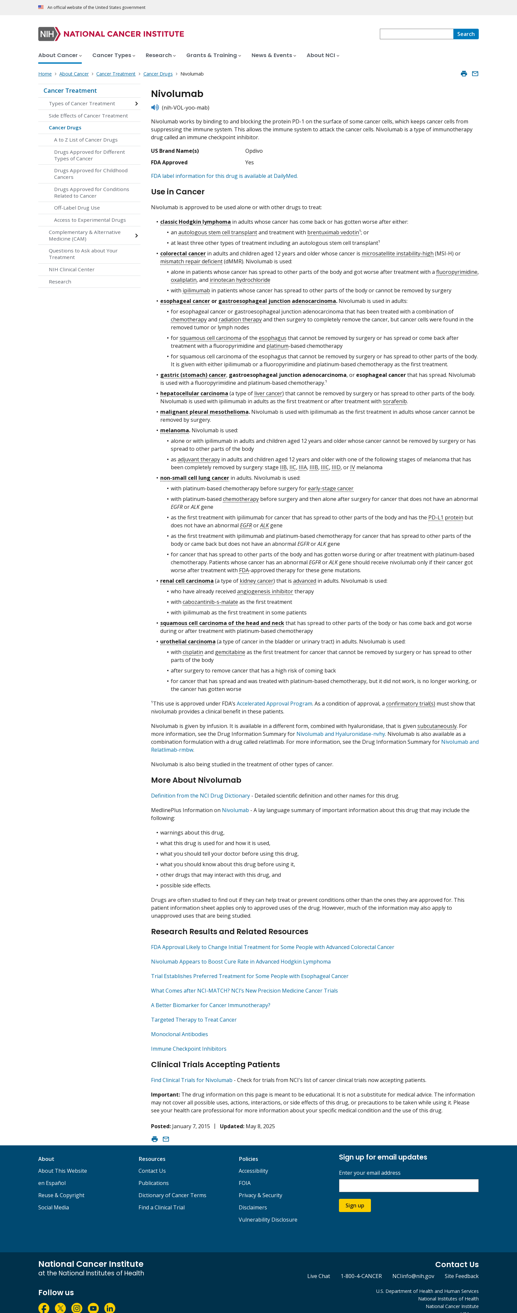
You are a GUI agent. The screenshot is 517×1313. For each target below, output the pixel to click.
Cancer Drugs (65, 127)
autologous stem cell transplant (217, 229)
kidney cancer (256, 577)
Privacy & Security (260, 1184)
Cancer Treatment (70, 90)
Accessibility (253, 1159)
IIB (283, 464)
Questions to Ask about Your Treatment (83, 253)
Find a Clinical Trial (161, 1196)
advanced (304, 577)
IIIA (303, 464)
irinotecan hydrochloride (240, 276)
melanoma (174, 427)
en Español (52, 1171)
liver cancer (268, 390)
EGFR (246, 522)
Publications (153, 1171)
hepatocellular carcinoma (194, 390)
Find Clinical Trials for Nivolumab (191, 1068)
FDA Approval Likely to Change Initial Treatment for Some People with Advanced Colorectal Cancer (272, 938)
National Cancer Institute (452, 1295)
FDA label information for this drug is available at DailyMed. (224, 176)
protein (454, 514)
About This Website (62, 1159)
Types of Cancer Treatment (82, 103)
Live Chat (318, 1264)
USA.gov (470, 1302)
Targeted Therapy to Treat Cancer (194, 1011)
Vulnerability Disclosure (268, 1208)
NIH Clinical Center (72, 269)
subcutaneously (437, 723)
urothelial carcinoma (188, 638)
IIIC (325, 464)
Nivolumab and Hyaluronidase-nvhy (340, 731)
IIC (292, 464)
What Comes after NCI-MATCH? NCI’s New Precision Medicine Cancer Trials (244, 982)
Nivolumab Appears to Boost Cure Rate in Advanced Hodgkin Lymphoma (241, 953)
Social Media (53, 1196)
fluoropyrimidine (456, 269)
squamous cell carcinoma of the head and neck (222, 620)
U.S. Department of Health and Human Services (427, 1280)
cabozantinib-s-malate (210, 599)
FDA (244, 567)
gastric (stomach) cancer (193, 372)
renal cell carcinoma (187, 577)
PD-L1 (435, 514)
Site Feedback (462, 1264)
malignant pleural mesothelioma (204, 408)
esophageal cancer (185, 298)
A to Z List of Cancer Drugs (86, 139)
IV (352, 464)
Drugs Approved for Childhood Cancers (91, 173)
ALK (264, 522)
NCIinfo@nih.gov (413, 1264)
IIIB (314, 464)
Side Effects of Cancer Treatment (88, 115)
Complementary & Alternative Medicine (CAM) (85, 235)
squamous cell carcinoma (210, 335)
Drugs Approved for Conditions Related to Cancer (91, 192)
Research (60, 281)
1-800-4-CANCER (361, 1264)
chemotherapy (189, 316)
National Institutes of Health (448, 1287)
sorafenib (395, 398)
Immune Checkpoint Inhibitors (189, 1040)
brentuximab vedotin (333, 229)
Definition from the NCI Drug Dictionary (200, 790)
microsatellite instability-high (398, 250)
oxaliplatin (184, 276)
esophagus (273, 335)
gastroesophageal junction (254, 298)
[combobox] (416, 34)
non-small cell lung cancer (194, 474)
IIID (336, 464)
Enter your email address (370, 1161)
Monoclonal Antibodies (179, 1025)
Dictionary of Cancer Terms (172, 1184)
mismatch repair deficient (191, 258)
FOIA (245, 1171)
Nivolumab (235, 804)
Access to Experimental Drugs (90, 219)
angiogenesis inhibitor (265, 588)
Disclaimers (253, 1196)
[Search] (466, 34)
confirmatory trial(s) (410, 700)
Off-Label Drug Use (77, 207)
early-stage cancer (330, 485)
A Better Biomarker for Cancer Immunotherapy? (210, 996)
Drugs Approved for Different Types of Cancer (89, 155)
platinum (277, 342)
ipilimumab (196, 287)
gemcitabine (230, 649)
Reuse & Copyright (61, 1184)
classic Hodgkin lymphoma (195, 218)
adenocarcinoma (314, 298)
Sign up (355, 1194)
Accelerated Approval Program (274, 700)
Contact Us (152, 1159)
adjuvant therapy (199, 456)
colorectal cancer (183, 250)
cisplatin (193, 649)
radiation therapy (240, 316)
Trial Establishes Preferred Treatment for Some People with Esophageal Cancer (250, 967)
